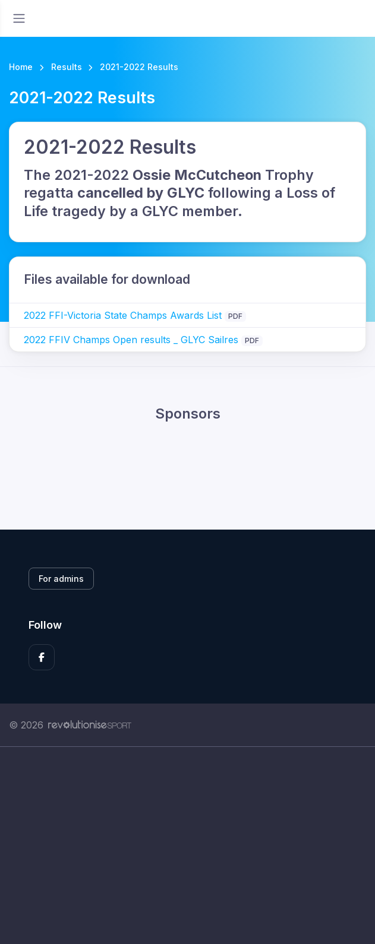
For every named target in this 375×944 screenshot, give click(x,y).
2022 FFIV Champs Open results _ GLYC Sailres (132, 340)
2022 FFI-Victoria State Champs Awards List (124, 315)
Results (66, 67)
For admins (61, 579)
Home (21, 67)
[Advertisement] (187, 858)
